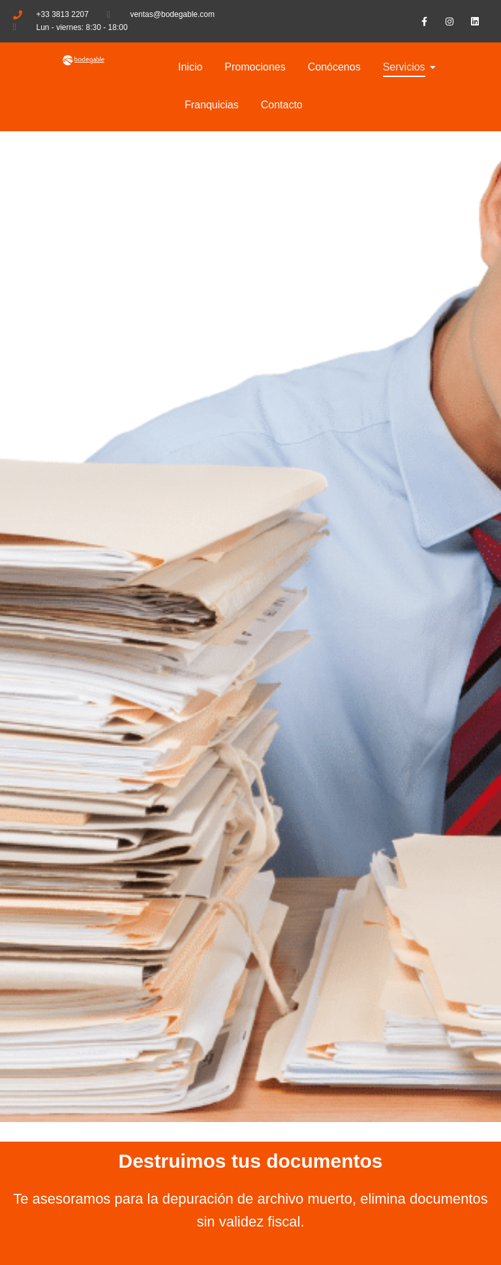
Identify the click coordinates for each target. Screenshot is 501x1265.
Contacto (282, 104)
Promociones (254, 66)
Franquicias (212, 104)
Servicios (406, 66)
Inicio (190, 66)
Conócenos (334, 66)
